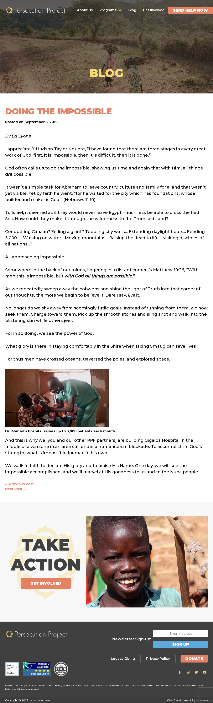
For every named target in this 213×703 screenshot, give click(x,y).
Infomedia (202, 700)
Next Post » (15, 489)
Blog (132, 10)
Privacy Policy (158, 658)
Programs (107, 10)
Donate (194, 658)
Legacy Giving (123, 658)
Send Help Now (190, 10)
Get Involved (154, 10)
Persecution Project (35, 10)
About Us (85, 10)
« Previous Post (19, 484)
